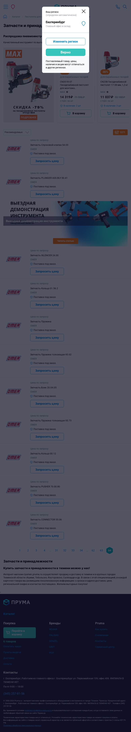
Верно (66, 52)
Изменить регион (65, 41)
